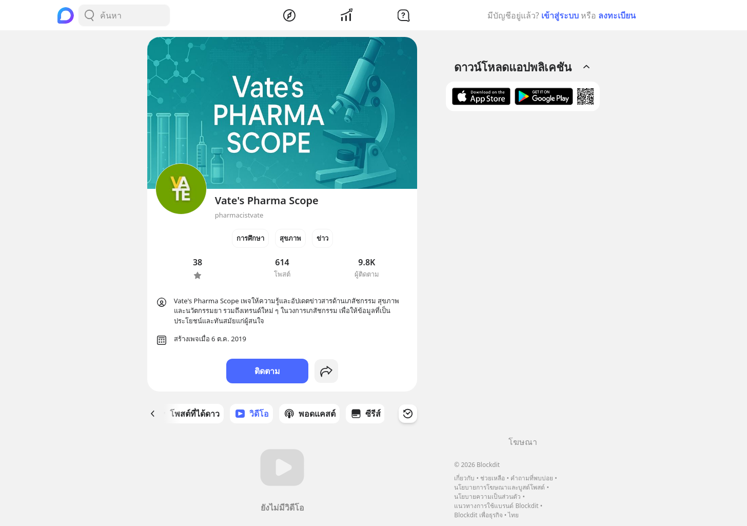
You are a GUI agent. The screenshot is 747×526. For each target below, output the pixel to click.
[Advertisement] (523, 278)
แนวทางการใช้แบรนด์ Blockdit (496, 505)
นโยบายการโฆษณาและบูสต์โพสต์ (499, 487)
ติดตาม (267, 371)
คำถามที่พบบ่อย (531, 478)
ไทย (513, 515)
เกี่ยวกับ (464, 478)
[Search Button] (89, 15)
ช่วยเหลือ (492, 478)
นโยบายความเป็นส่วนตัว (487, 496)
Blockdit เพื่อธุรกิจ (478, 515)
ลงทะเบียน (617, 15)
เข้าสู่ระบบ (560, 15)
